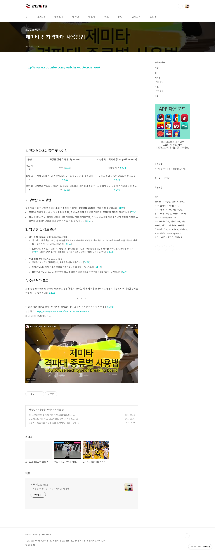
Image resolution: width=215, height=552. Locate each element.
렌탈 (120, 17)
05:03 (110, 306)
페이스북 (157, 248)
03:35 (35, 252)
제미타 (183, 213)
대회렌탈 (183, 229)
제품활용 (41, 409)
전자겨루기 (159, 213)
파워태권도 (172, 225)
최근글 (158, 177)
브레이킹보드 (172, 205)
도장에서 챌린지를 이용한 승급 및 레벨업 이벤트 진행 (52, 422)
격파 (165, 229)
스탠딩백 (158, 229)
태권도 (176, 213)
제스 (164, 225)
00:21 (67, 167)
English (41, 17)
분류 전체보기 (161, 62)
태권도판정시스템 (162, 221)
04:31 (125, 272)
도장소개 (159, 91)
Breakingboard (174, 233)
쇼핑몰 (153, 17)
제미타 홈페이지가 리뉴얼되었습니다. (170, 168)
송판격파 (182, 225)
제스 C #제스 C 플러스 (164, 237)
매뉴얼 (75, 17)
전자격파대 (175, 221)
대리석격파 (159, 209)
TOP (187, 535)
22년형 (168, 213)
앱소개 (91, 17)
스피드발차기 (160, 205)
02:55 (68, 243)
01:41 (133, 212)
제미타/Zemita (39, 484)
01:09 (117, 189)
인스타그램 (164, 248)
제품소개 (58, 17)
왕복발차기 (167, 217)
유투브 (171, 248)
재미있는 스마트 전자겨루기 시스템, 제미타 (50, 488)
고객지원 (136, 17)
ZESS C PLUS (178, 201)
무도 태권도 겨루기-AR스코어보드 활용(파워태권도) (52, 418)
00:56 (66, 189)
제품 (157, 67)
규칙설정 (166, 201)
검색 (180, 6)
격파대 (168, 209)
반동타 (157, 225)
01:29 (121, 208)
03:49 (110, 252)
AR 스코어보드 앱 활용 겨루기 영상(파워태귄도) (50, 414)
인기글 (167, 177)
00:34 (123, 167)
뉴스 (106, 17)
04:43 (52, 293)
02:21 (89, 220)
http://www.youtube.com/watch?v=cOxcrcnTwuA (62, 67)
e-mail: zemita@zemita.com (38, 534)
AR (174, 217)
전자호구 (178, 237)
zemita (158, 201)
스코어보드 (173, 229)
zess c (158, 217)
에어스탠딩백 (160, 233)
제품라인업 (177, 209)
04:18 (86, 262)
